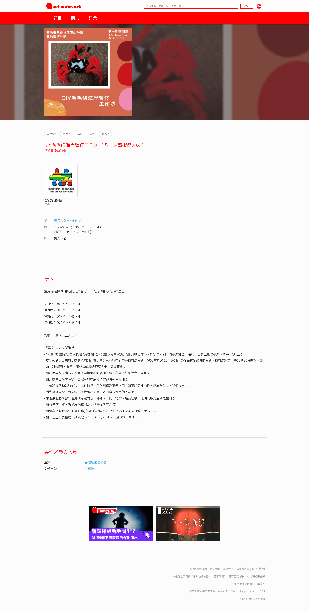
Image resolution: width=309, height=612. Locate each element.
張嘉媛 (89, 468)
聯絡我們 (228, 569)
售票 (93, 18)
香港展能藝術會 (55, 150)
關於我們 (215, 569)
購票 (75, 18)
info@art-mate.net (249, 591)
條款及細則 (258, 569)
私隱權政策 (242, 569)
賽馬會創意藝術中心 (68, 220)
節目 (57, 18)
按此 (262, 584)
